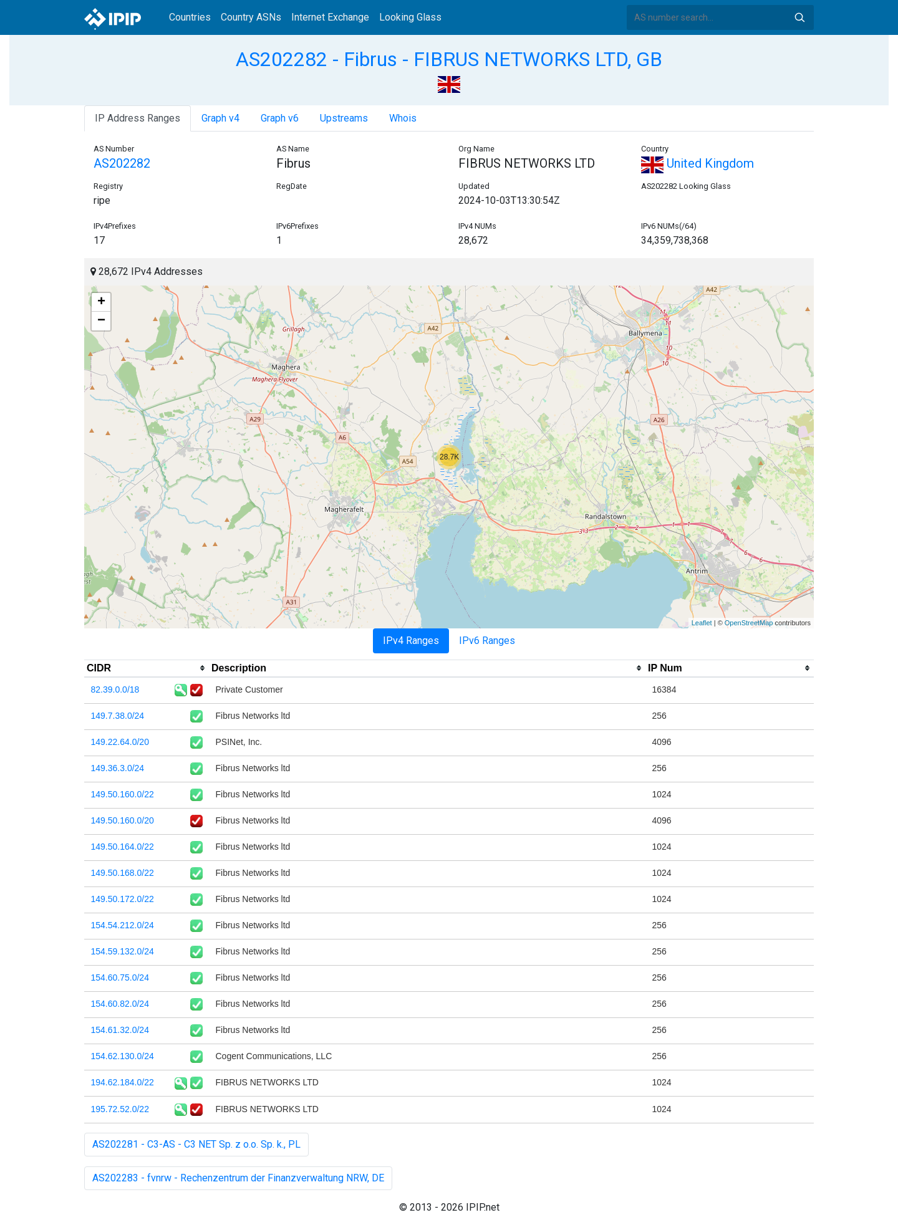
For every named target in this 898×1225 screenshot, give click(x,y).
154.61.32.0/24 (120, 1030)
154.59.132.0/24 (122, 951)
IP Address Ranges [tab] (137, 118)
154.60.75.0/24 (120, 977)
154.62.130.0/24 (122, 1056)
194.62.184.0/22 (122, 1082)
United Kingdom (697, 163)
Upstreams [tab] (344, 118)
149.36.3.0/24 (118, 768)
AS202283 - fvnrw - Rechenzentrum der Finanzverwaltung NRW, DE (238, 1178)
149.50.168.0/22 (122, 873)
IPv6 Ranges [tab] (487, 640)
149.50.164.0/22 (122, 847)
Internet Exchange (330, 17)
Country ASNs (251, 17)
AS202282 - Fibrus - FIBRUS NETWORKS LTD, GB (449, 59)
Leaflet (702, 623)
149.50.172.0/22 (122, 899)
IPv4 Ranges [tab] (411, 640)
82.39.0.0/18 (115, 689)
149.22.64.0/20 (120, 742)
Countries (190, 17)
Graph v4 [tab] (220, 118)
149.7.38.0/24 (118, 716)
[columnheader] (146, 668)
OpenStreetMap (749, 623)
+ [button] (101, 302)
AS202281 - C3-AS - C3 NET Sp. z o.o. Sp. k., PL (196, 1144)
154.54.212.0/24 (122, 925)
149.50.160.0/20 (122, 820)
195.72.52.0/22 (120, 1109)
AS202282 (122, 163)
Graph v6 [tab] (280, 118)
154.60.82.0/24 (120, 1004)
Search (799, 17)
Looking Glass (410, 17)
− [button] (101, 321)
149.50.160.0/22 (122, 794)
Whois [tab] (403, 118)
